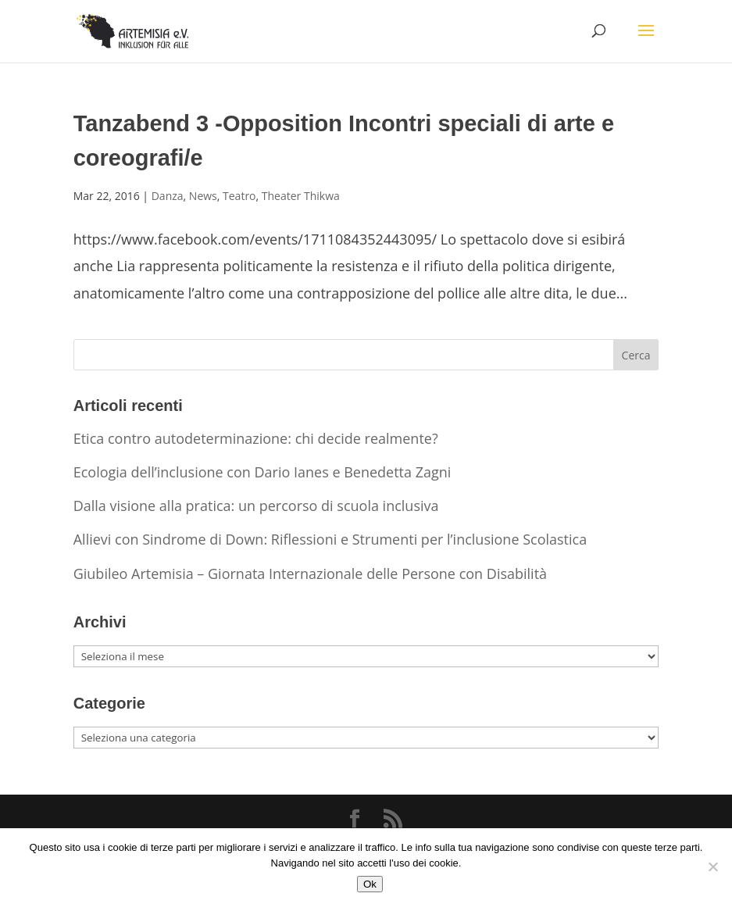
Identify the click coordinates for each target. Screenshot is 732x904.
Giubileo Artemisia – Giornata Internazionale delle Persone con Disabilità (310, 573)
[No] (712, 866)
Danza (168, 195)
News (203, 195)
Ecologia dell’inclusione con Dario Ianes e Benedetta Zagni (262, 472)
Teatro (239, 195)
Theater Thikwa (301, 195)
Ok (370, 884)
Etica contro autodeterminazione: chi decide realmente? (255, 438)
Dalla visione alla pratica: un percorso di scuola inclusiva (256, 505)
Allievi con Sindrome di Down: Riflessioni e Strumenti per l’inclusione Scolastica (330, 539)
